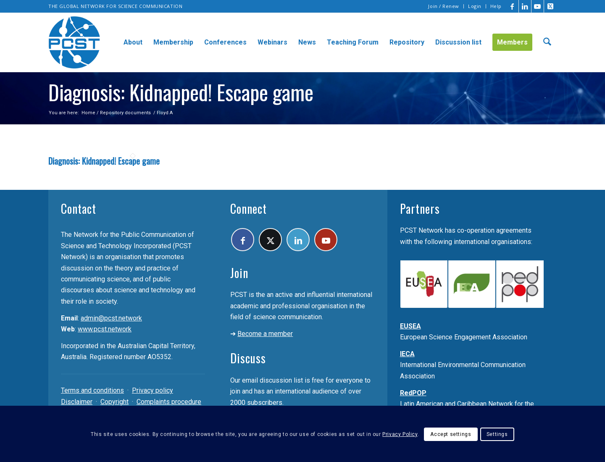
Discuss (248, 358)
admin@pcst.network (111, 318)
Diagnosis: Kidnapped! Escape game (104, 161)
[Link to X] (550, 6)
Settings (497, 434)
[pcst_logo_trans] (74, 42)
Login (474, 6)
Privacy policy (152, 390)
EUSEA (410, 326)
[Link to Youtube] (537, 6)
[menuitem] (444, 6)
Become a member (265, 334)
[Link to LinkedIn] (525, 6)
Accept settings (450, 434)
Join (239, 272)
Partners (420, 208)
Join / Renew (443, 6)
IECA (407, 354)
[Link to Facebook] (512, 6)
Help (496, 6)
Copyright (114, 402)
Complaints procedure (169, 402)
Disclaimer (76, 402)
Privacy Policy (399, 434)
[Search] (547, 42)
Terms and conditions (92, 390)
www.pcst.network (105, 329)
